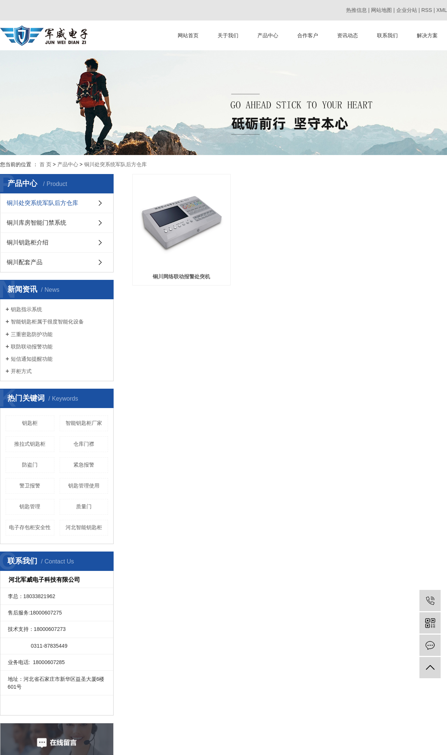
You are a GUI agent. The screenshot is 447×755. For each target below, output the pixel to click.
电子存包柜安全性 (30, 527)
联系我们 (387, 35)
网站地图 (381, 10)
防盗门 (30, 465)
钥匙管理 (29, 506)
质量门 (84, 506)
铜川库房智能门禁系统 (36, 222)
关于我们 (228, 35)
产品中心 (267, 35)
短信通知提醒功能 (32, 359)
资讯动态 (347, 35)
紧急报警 (83, 465)
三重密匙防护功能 (32, 334)
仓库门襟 (83, 444)
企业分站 (406, 10)
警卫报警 (29, 486)
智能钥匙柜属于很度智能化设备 (47, 322)
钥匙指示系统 (26, 309)
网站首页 (188, 35)
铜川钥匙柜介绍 (27, 242)
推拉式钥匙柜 (29, 444)
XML (441, 10)
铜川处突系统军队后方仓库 (115, 164)
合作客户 (307, 35)
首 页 (45, 164)
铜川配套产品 (24, 262)
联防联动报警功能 (32, 347)
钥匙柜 (30, 423)
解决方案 (427, 35)
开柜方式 (21, 371)
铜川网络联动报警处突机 (185, 284)
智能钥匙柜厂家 (84, 423)
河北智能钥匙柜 (84, 527)
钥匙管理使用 (83, 486)
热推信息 (356, 10)
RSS (426, 10)
